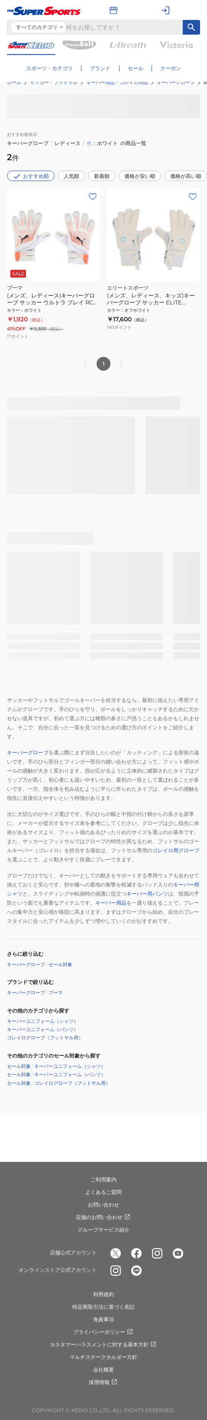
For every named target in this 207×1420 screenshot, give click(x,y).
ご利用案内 (103, 1179)
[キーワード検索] (191, 27)
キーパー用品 (110, 902)
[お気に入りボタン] (92, 196)
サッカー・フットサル (54, 82)
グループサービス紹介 (103, 1229)
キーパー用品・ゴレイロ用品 (117, 82)
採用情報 (103, 1382)
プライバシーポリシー (103, 1332)
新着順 (102, 176)
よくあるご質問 (103, 1192)
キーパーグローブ (176, 82)
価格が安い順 (139, 176)
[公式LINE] (136, 1270)
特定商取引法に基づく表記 (103, 1307)
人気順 (71, 176)
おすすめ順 (31, 176)
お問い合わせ (103, 1204)
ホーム (14, 82)
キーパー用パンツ (147, 893)
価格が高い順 (185, 176)
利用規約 (103, 1294)
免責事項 (103, 1319)
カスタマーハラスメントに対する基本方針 (103, 1344)
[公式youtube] (178, 1253)
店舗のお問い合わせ (103, 1217)
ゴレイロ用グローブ (175, 850)
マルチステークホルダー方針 (103, 1357)
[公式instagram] (157, 1253)
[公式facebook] (136, 1253)
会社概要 (103, 1369)
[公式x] (115, 1253)
